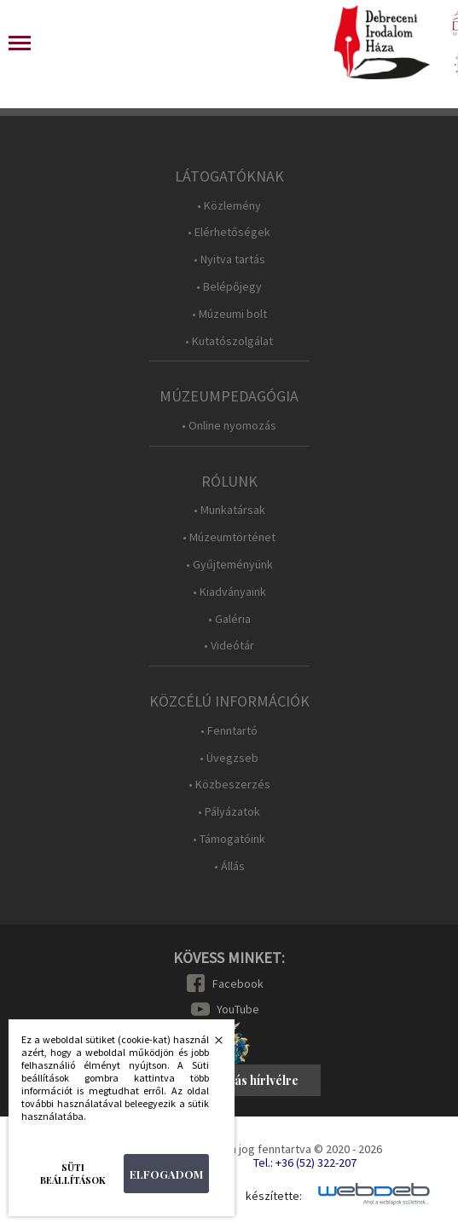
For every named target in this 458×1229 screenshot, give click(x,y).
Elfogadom (166, 1174)
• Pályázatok (229, 812)
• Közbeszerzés (229, 784)
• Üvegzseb (229, 758)
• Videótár (229, 645)
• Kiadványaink (229, 592)
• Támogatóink (229, 839)
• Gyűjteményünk (229, 564)
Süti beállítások (73, 1173)
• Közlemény (229, 206)
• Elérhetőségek (229, 232)
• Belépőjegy (229, 287)
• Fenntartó (229, 731)
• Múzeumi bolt (229, 314)
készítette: (274, 1196)
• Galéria (229, 619)
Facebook (238, 983)
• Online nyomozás (229, 425)
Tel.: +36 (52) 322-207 (305, 1162)
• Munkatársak (229, 510)
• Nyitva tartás (229, 259)
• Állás (229, 866)
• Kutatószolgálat (229, 341)
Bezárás (209, 1044)
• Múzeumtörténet (229, 537)
